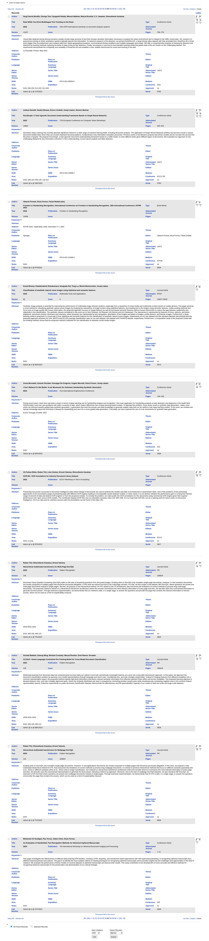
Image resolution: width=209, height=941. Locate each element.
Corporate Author (16, 55)
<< (91, 9)
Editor (148, 59)
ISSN (14, 81)
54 (101, 9)
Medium (149, 81)
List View (186, 9)
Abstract (15, 39)
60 (115, 9)
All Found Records (20, 927)
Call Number (15, 93)
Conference (150, 85)
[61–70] (122, 9)
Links (198, 13)
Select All (11, 9)
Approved (150, 88)
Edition (148, 76)
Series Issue (53, 76)
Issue (50, 32)
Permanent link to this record (105, 97)
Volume (15, 32)
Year (13, 27)
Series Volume (15, 77)
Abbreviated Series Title (151, 71)
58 (111, 9)
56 (106, 9)
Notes (14, 88)
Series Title (52, 70)
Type (147, 22)
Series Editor (14, 71)
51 (93, 9)
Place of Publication (52, 60)
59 (113, 9)
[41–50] (87, 9)
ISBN (50, 81)
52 (96, 9)
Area (13, 85)
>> (118, 9)
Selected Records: (41, 927)
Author (14, 16)
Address (15, 51)
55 (103, 9)
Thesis (148, 54)
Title (13, 22)
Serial (148, 92)
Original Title (149, 66)
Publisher (15, 59)
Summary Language (52, 66)
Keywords (16, 36)
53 (98, 9)
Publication (52, 27)
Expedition (52, 85)
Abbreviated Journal (151, 28)
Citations (193, 9)
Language (16, 65)
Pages (148, 32)
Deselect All (19, 9)
